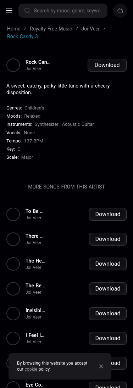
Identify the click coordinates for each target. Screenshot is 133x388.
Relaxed (32, 116)
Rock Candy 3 (39, 62)
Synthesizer (47, 124)
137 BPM (33, 141)
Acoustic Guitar (78, 124)
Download (107, 65)
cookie (31, 369)
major (27, 157)
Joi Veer (33, 69)
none (29, 132)
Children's (34, 108)
